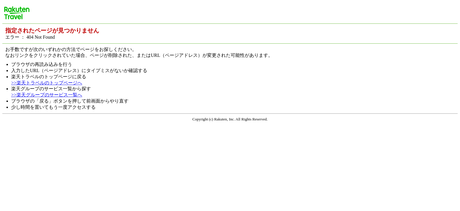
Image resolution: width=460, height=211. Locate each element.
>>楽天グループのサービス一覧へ (46, 94)
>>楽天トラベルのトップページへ (46, 82)
